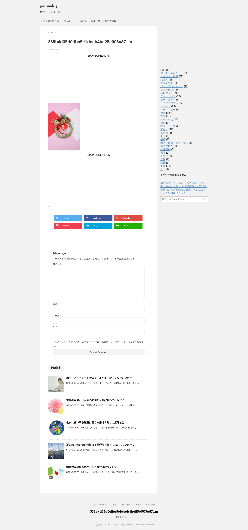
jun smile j (48, 6)
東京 (162, 136)
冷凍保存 (165, 149)
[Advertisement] (98, 79)
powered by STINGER (145, 525)
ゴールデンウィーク (171, 86)
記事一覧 (95, 21)
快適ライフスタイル (124, 517)
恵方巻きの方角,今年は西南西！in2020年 (183, 186)
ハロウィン (166, 93)
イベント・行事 (169, 76)
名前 (56, 304)
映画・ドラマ (168, 126)
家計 (162, 152)
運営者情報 (110, 21)
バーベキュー (168, 109)
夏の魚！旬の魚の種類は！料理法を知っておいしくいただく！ (101, 444)
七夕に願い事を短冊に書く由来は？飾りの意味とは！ (96, 422)
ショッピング (168, 89)
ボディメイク (168, 99)
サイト (56, 327)
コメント (57, 264)
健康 (162, 113)
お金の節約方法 (51, 21)
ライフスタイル (169, 103)
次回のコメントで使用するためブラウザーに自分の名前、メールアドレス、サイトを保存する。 (98, 344)
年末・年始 (166, 119)
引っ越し (68, 21)
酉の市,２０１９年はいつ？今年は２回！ (183, 183)
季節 (162, 116)
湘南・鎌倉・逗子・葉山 (174, 142)
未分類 (164, 132)
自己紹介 (82, 21)
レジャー (165, 106)
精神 (162, 162)
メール (57, 315)
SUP (163, 70)
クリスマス (166, 83)
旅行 (162, 123)
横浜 (162, 139)
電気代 (164, 156)
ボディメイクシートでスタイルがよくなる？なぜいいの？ (99, 378)
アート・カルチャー (171, 73)
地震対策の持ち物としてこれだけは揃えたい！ (92, 467)
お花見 (164, 79)
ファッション (168, 96)
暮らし (164, 129)
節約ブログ (166, 146)
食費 (162, 159)
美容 (162, 166)
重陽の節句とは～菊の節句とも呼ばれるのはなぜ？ (95, 400)
